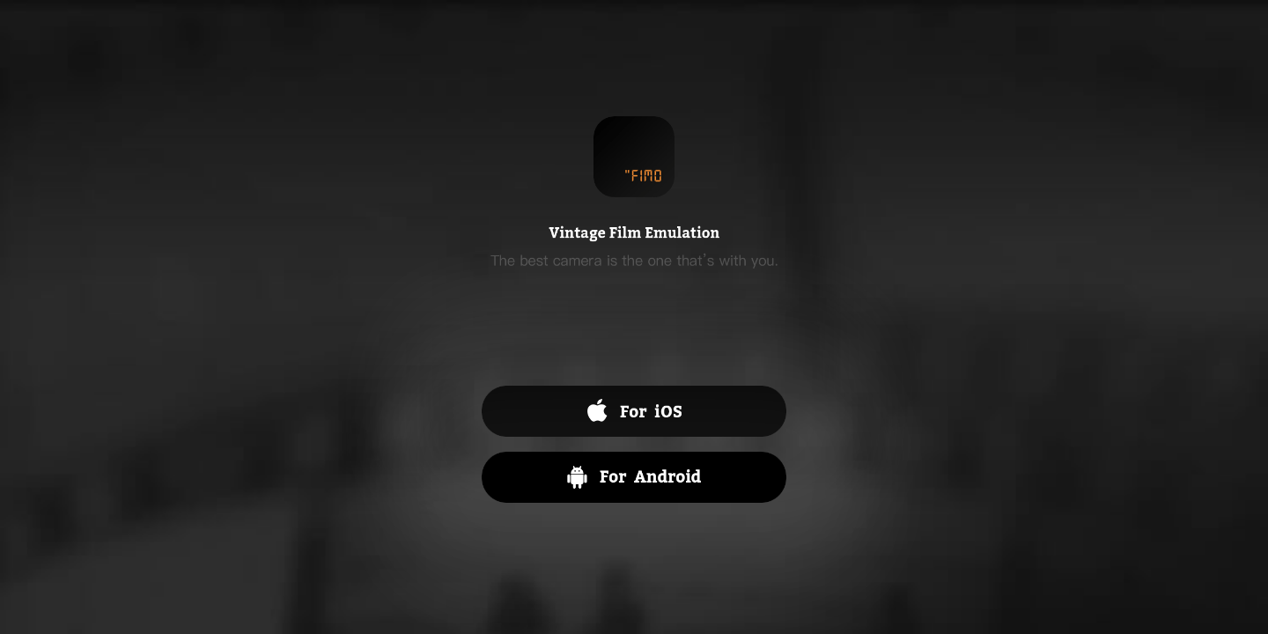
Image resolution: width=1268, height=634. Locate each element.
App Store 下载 (634, 411)
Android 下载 (634, 477)
